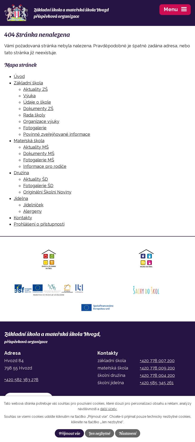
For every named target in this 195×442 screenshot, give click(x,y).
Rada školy (34, 114)
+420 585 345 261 (157, 382)
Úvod (19, 76)
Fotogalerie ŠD (38, 185)
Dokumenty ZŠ (38, 108)
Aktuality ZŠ (35, 89)
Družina (21, 172)
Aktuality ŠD (35, 179)
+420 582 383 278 (21, 379)
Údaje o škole (37, 102)
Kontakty (23, 217)
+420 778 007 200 (157, 360)
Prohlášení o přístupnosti (39, 224)
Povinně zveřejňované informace (56, 134)
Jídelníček (33, 204)
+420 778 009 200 (157, 367)
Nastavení (127, 433)
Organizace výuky (41, 121)
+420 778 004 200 (157, 375)
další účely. (108, 409)
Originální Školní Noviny (47, 191)
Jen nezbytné (99, 433)
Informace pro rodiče (44, 166)
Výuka (29, 95)
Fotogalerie (34, 127)
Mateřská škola (29, 140)
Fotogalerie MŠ (38, 159)
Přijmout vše (69, 433)
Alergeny (32, 211)
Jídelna (21, 198)
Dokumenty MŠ (38, 153)
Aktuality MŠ (36, 147)
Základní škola (28, 82)
